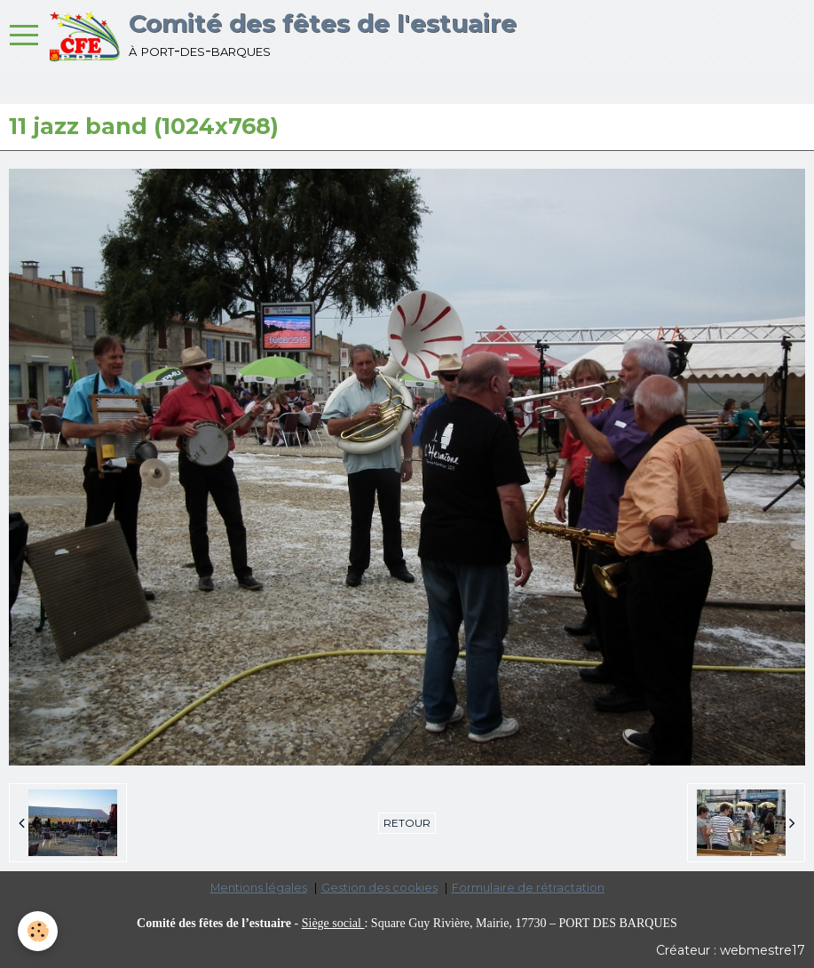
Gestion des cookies (379, 887)
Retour (407, 822)
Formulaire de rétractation (528, 887)
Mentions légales (258, 887)
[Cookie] (38, 931)
